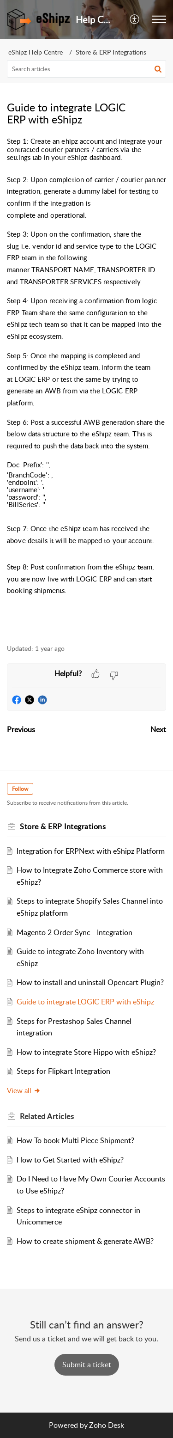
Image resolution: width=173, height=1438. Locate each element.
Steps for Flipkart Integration (63, 1071)
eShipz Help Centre (35, 52)
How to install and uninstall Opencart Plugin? (90, 982)
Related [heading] (47, 1116)
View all (24, 1090)
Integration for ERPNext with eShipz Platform (91, 851)
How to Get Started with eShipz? (70, 1160)
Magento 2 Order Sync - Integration (74, 932)
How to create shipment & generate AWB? (85, 1241)
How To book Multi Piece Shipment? (75, 1140)
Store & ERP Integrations (111, 52)
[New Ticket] (86, 1364)
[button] (135, 19)
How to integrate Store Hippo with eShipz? (86, 1052)
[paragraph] (86, 385)
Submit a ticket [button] (86, 1364)
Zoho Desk (106, 1425)
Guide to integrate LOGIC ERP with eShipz (85, 1002)
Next (158, 729)
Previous (21, 729)
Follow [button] (20, 789)
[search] (86, 69)
